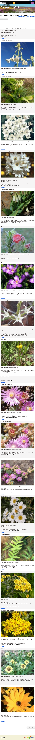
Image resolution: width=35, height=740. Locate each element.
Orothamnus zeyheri (6, 227)
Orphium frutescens (6, 263)
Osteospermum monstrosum (8, 648)
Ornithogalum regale (6, 76)
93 (7, 725)
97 (16, 725)
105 (7, 28)
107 (12, 28)
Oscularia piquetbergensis (7, 459)
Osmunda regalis (5, 534)
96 (14, 725)
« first (3, 725)
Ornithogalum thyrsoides (7, 151)
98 (19, 725)
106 (9, 28)
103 (32, 725)
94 (9, 725)
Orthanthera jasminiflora (7, 300)
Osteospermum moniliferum (8, 610)
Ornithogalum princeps (6, 40)
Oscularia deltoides (6, 421)
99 (21, 725)
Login (30, 0)
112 (25, 28)
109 (18, 28)
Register (33, 0)
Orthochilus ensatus (6, 339)
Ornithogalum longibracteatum (8, 30)
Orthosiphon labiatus (6, 377)
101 (26, 725)
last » (30, 28)
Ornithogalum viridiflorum (7, 189)
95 (12, 725)
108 (15, 28)
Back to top (31, 727)
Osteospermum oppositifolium (8, 686)
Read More (3, 38)
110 (20, 28)
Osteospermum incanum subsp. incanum (11, 572)
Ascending (28, 24)
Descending (32, 24)
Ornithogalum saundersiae (7, 114)
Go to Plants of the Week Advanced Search (26, 16)
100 (24, 725)
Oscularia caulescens (6, 384)
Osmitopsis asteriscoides (7, 496)
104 (4, 28)
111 (23, 28)
